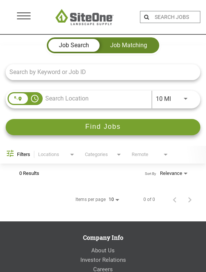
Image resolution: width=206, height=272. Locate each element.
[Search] (103, 127)
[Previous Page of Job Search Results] (174, 199)
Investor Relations (103, 260)
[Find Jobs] (103, 127)
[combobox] (99, 72)
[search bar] (176, 17)
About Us (103, 250)
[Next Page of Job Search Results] (189, 199)
